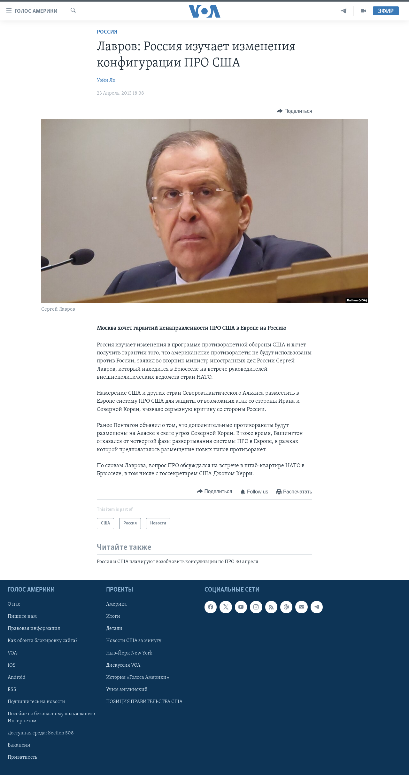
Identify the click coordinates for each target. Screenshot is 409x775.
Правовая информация (34, 629)
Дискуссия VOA (123, 665)
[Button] (294, 111)
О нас (14, 604)
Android (17, 677)
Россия (107, 32)
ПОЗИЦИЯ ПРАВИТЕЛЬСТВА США (144, 701)
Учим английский (127, 689)
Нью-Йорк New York (129, 653)
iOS (12, 665)
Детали (114, 629)
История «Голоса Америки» (137, 677)
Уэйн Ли (106, 80)
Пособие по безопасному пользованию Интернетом (51, 717)
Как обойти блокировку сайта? (42, 641)
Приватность (22, 757)
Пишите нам (22, 616)
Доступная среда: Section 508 (41, 733)
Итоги (113, 616)
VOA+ (13, 653)
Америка (116, 604)
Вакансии (19, 745)
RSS (12, 689)
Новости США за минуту (133, 641)
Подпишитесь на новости (36, 701)
